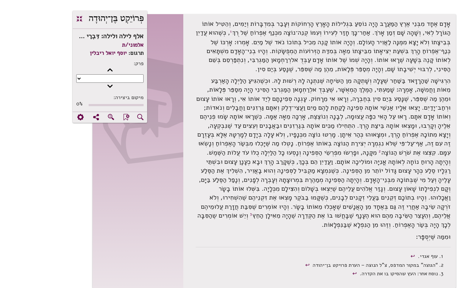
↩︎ (376, 256)
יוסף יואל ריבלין (70, 53)
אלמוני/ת (95, 45)
